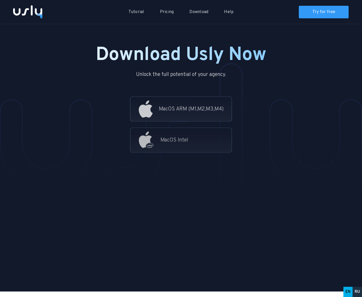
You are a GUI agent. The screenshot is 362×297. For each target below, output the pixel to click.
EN (347, 291)
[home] (30, 12)
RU (357, 291)
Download (198, 12)
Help (228, 12)
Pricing (167, 12)
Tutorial (136, 12)
